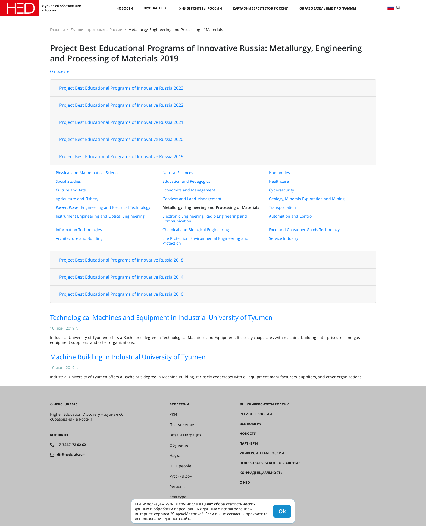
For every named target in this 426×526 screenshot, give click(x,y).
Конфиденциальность (261, 473)
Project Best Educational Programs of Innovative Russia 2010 (121, 294)
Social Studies (68, 181)
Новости (124, 8)
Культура (178, 496)
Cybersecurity (281, 190)
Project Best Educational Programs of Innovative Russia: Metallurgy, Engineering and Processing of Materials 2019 (206, 53)
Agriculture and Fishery (77, 198)
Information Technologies (79, 229)
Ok (282, 511)
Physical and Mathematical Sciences (88, 172)
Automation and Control (291, 216)
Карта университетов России (261, 8)
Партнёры (249, 443)
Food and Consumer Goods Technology (304, 229)
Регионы (178, 486)
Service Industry (283, 238)
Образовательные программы (327, 8)
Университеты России (200, 8)
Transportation (282, 207)
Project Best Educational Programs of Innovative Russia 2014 (121, 277)
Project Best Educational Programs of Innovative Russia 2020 (121, 139)
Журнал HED (155, 8)
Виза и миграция (186, 435)
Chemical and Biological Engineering (195, 229)
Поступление (182, 424)
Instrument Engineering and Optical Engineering (100, 216)
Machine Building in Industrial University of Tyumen (128, 356)
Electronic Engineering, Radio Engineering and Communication (204, 218)
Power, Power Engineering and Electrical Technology (103, 207)
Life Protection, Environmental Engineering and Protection (205, 241)
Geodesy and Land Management (191, 198)
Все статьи (179, 404)
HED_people (180, 466)
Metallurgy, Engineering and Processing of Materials (210, 207)
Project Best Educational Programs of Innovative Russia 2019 (121, 156)
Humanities (279, 172)
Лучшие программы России (97, 29)
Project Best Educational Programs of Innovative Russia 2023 (121, 88)
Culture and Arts (71, 190)
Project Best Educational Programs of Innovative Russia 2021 (121, 122)
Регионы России (256, 414)
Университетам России (262, 453)
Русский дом (181, 476)
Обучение (179, 445)
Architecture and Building (79, 238)
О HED (245, 482)
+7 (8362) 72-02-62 (71, 445)
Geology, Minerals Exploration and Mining (307, 198)
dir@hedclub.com (71, 454)
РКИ (173, 414)
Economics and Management (188, 190)
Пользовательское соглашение (270, 463)
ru (393, 7)
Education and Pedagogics (186, 181)
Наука (175, 455)
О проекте (59, 71)
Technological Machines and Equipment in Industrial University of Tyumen (161, 317)
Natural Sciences (177, 172)
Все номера (250, 424)
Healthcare (279, 181)
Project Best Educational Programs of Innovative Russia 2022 (121, 105)
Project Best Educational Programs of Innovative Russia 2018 (121, 260)
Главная (57, 29)
